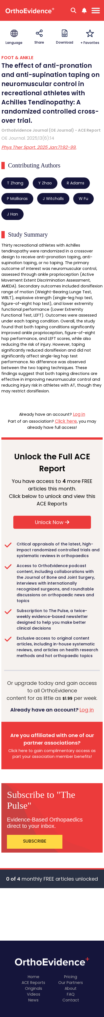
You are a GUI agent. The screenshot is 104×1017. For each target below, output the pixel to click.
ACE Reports (33, 982)
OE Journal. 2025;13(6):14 (27, 138)
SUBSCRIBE (34, 841)
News (33, 1000)
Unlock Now (52, 522)
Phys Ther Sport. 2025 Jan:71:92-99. (38, 147)
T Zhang (15, 183)
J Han (12, 214)
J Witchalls (53, 198)
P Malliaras (17, 198)
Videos (33, 994)
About (71, 988)
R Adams (75, 183)
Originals (33, 988)
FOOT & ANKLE (17, 57)
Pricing (70, 977)
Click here (66, 421)
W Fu (83, 198)
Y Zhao (45, 183)
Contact (70, 1000)
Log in (79, 414)
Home (33, 977)
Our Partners (70, 982)
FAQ (71, 994)
